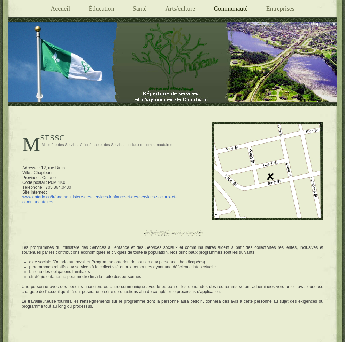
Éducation (101, 8)
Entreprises (280, 8)
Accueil (60, 8)
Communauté (230, 8)
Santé (140, 8)
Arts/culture (180, 8)
